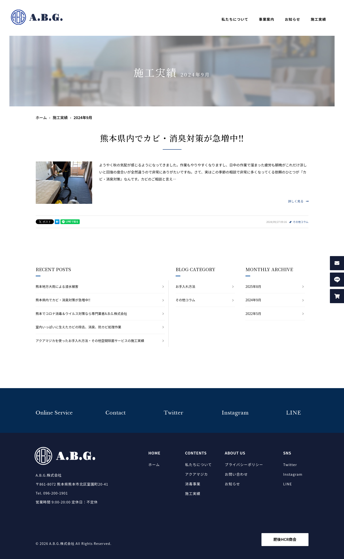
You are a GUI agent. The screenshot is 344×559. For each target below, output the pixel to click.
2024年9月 (253, 300)
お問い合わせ (236, 474)
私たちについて (234, 19)
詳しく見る (298, 201)
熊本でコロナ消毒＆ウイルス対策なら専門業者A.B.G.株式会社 (81, 313)
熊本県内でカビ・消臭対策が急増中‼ (172, 138)
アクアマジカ (196, 474)
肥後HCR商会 (285, 539)
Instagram (292, 474)
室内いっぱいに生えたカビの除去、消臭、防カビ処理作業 (78, 327)
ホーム (154, 464)
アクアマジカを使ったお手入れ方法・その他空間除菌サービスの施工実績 (90, 340)
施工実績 (318, 19)
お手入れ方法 (185, 286)
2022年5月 (253, 313)
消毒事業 (192, 483)
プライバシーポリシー (244, 464)
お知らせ (292, 19)
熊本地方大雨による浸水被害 (57, 286)
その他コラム (300, 222)
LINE (287, 483)
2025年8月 (253, 286)
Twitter (290, 464)
